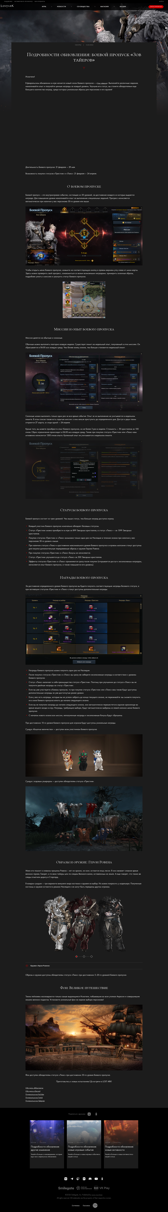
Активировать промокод (23, 1)
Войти (161, 1)
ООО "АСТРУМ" (97, 1197)
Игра (44, 6)
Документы (87, 1207)
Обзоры (78, 45)
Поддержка (8, 1)
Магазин (105, 6)
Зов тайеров (103, 83)
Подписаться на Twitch (36, 1098)
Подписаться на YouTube (37, 1094)
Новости (62, 6)
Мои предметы (40, 1)
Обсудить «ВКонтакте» (36, 1088)
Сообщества (83, 6)
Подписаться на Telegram (37, 1101)
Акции (123, 6)
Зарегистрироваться (156, 6)
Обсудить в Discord (34, 1091)
